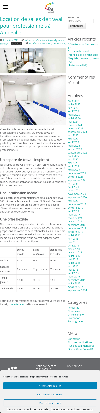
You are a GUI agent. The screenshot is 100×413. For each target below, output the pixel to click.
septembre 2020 (77, 197)
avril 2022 (73, 166)
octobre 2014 (75, 287)
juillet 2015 (74, 283)
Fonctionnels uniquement (50, 394)
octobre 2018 (75, 231)
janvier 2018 (75, 252)
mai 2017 (73, 259)
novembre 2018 (77, 228)
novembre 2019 (77, 204)
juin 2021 (73, 183)
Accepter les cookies (50, 385)
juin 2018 (73, 238)
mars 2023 (74, 145)
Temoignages (76, 321)
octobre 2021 (75, 176)
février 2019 (75, 218)
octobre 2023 (75, 128)
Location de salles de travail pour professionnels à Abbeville (31, 26)
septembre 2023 (77, 132)
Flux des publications (80, 342)
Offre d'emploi (76, 314)
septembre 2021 (77, 180)
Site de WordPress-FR (80, 349)
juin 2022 (73, 159)
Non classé (74, 311)
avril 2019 (73, 211)
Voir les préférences (50, 403)
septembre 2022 (77, 152)
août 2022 (73, 156)
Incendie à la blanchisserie (83, 54)
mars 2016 (74, 276)
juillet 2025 (74, 104)
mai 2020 (73, 201)
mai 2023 (73, 139)
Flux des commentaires (81, 345)
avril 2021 (73, 187)
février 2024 (75, 125)
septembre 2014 (77, 290)
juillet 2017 (74, 256)
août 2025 (73, 101)
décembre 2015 (76, 280)
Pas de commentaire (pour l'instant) (47, 43)
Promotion (74, 318)
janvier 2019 (75, 221)
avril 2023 (73, 142)
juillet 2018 (74, 235)
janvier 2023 (75, 149)
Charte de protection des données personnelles (28, 409)
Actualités (16, 43)
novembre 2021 (77, 173)
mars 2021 (74, 190)
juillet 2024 (74, 118)
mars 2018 (74, 249)
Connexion (74, 339)
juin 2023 (73, 135)
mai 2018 (73, 242)
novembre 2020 (77, 194)
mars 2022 (74, 170)
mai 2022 (73, 163)
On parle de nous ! (78, 51)
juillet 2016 (74, 262)
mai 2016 (73, 269)
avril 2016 (73, 273)
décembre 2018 (76, 225)
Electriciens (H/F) (77, 65)
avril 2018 (73, 245)
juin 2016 (73, 266)
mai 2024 (73, 121)
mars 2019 (74, 214)
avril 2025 (73, 111)
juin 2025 (73, 108)
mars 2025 (74, 114)
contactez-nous (18, 304)
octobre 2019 (75, 207)
